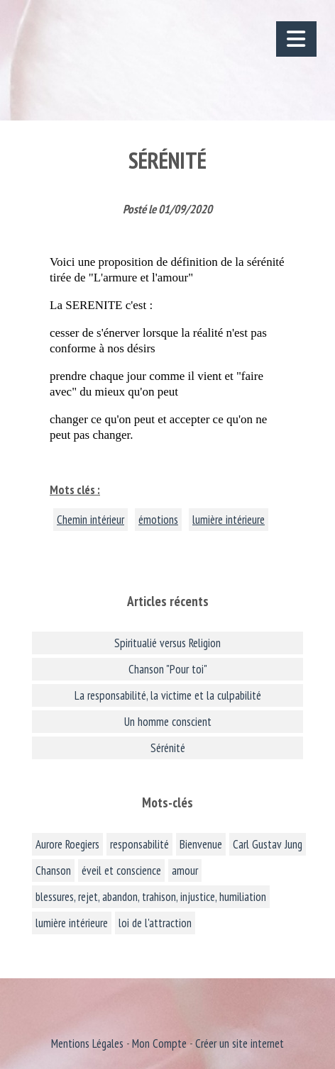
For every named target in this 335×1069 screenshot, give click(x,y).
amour (185, 870)
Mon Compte (159, 1043)
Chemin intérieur (90, 519)
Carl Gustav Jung (267, 844)
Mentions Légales (87, 1043)
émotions (158, 519)
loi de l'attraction (155, 923)
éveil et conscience (121, 870)
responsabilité (139, 844)
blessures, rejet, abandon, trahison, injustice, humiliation (150, 897)
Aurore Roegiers (67, 844)
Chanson (53, 870)
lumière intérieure (228, 519)
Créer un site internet (239, 1043)
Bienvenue (201, 844)
